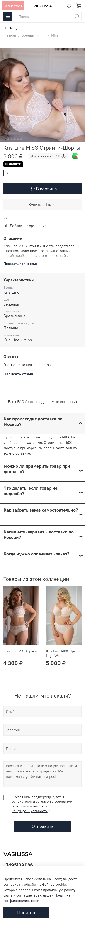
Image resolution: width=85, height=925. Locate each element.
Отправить (42, 826)
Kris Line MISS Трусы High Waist (63, 653)
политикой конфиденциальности (30, 808)
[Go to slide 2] (8, 139)
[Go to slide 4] (14, 139)
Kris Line (11, 292)
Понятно (26, 912)
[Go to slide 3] (11, 139)
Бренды (28, 35)
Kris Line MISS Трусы (20, 651)
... (42, 35)
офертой (19, 806)
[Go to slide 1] (5, 139)
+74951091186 (18, 865)
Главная (9, 35)
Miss (55, 35)
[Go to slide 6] (21, 139)
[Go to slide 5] (18, 139)
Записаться (13, 6)
